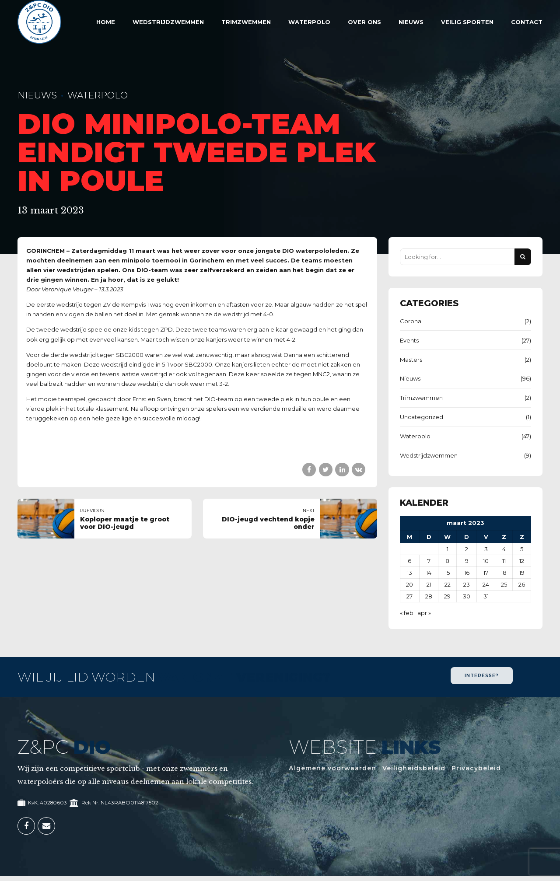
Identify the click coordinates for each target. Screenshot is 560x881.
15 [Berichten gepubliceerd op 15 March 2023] (447, 572)
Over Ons (364, 21)
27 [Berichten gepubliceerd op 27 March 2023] (409, 596)
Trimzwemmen (246, 21)
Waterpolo (309, 21)
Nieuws (411, 21)
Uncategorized (421, 416)
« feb (406, 612)
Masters (411, 359)
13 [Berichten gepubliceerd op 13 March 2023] (409, 572)
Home (105, 21)
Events (409, 340)
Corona (410, 321)
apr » (424, 612)
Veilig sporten (467, 21)
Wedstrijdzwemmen (168, 21)
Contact (526, 21)
